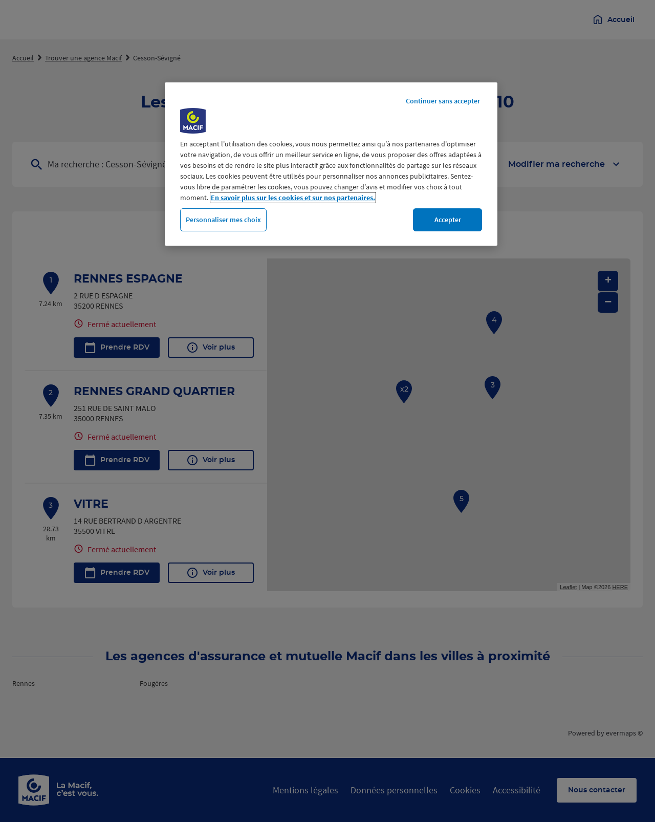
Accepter (447, 219)
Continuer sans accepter (443, 100)
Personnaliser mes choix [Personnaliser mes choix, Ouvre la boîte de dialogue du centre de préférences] (223, 219)
